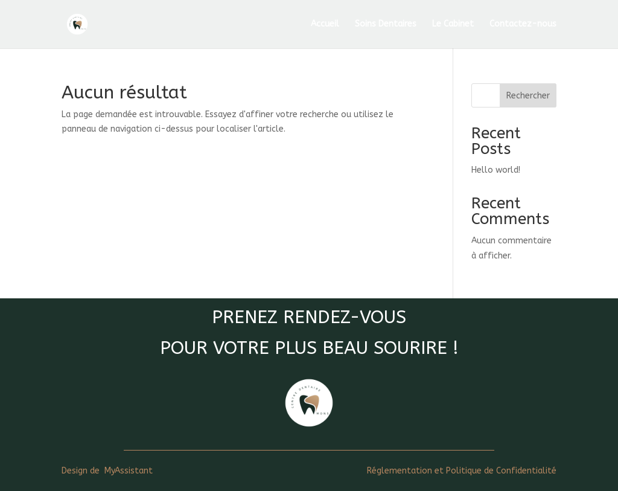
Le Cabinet (453, 24)
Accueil (325, 24)
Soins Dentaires (385, 24)
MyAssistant (128, 471)
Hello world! (495, 170)
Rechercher (528, 96)
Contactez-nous (522, 24)
